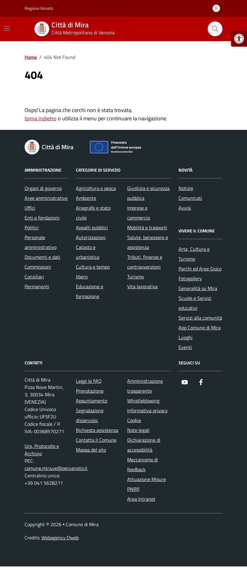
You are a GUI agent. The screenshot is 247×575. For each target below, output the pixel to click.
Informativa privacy (147, 410)
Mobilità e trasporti (147, 227)
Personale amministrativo (41, 242)
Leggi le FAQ (89, 381)
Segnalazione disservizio (90, 415)
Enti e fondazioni (42, 217)
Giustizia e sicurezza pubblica (148, 193)
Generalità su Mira (197, 288)
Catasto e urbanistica (87, 252)
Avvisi (184, 208)
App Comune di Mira (199, 327)
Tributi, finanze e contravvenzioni (144, 261)
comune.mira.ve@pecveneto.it (56, 468)
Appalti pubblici (92, 227)
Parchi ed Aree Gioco (200, 268)
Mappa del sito (91, 449)
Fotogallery (190, 278)
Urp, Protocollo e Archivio (42, 449)
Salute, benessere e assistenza (147, 242)
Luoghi (185, 337)
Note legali (138, 430)
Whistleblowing (143, 400)
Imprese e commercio (138, 212)
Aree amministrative (46, 198)
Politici (32, 227)
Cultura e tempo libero (93, 271)
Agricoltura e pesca (96, 188)
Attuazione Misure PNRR (146, 484)
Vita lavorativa (142, 286)
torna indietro (41, 118)
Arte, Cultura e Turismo (194, 253)
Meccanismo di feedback (142, 464)
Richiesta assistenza (97, 430)
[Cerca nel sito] (215, 28)
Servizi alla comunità (200, 317)
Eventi (185, 347)
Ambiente (86, 198)
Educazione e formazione (89, 291)
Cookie (134, 420)
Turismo (135, 276)
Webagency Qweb (60, 537)
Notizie (185, 188)
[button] (239, 39)
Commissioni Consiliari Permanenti (38, 276)
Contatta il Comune (96, 440)
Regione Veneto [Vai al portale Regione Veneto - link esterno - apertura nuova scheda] (39, 8)
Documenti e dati (42, 257)
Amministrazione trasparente (145, 385)
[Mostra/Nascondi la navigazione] (6, 28)
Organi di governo (43, 188)
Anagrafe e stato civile (93, 212)
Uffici (30, 208)
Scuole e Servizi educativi (194, 303)
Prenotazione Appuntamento (91, 395)
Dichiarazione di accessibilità (143, 444)
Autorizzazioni (91, 237)
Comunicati (190, 198)
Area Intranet (141, 499)
